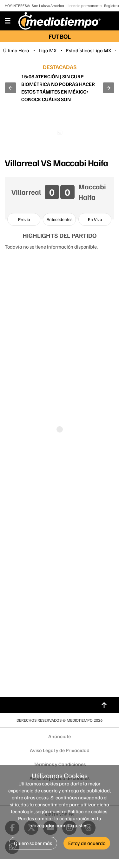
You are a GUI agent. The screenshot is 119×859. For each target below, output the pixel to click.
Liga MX (47, 50)
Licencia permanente (84, 5)
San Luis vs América (48, 5)
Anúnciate (59, 736)
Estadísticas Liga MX (88, 50)
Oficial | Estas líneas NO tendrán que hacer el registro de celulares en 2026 (59, 87)
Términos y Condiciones (60, 764)
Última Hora (16, 50)
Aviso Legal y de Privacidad (59, 750)
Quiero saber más (33, 843)
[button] (10, 87)
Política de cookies (87, 811)
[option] (23, 219)
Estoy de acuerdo (86, 843)
